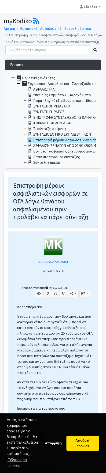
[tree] (53, 119)
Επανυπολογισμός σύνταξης (53, 157)
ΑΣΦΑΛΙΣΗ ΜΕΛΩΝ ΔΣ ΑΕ (49, 123)
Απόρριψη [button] (53, 443)
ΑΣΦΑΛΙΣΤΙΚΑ (41, 89)
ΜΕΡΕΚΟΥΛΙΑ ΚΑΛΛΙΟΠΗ (53, 261)
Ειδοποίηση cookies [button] (17, 463)
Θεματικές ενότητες (35, 78)
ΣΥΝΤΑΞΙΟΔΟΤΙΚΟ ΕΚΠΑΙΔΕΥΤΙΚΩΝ (59, 134)
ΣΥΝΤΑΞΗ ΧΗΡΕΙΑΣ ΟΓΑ (48, 106)
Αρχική (9, 28)
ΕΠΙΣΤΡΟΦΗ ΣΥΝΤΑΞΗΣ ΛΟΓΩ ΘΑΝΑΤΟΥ (62, 117)
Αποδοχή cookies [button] (82, 443)
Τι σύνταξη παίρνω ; (46, 128)
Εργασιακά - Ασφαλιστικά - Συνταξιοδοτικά (55, 28)
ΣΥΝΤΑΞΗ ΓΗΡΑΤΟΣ (45, 111)
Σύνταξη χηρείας (44, 162)
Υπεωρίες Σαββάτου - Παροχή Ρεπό (59, 95)
